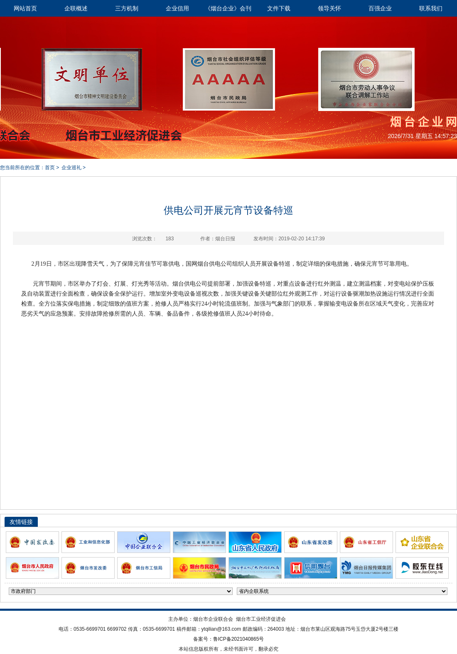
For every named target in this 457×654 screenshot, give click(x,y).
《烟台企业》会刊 (228, 8)
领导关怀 (329, 8)
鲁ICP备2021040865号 (238, 639)
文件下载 (278, 8)
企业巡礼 (71, 167)
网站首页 (25, 8)
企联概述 (76, 8)
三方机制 (126, 8)
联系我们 (430, 8)
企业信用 (177, 8)
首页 (50, 167)
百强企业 (380, 8)
